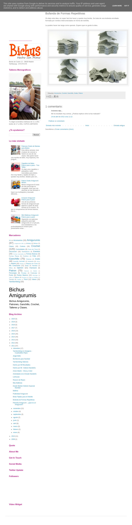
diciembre (16, 348)
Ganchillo (70, 93)
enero (15, 432)
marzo (15, 426)
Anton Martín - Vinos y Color (22, 371)
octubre (15, 411)
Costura (22, 246)
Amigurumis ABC (19, 243)
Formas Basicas (32, 254)
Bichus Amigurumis (22, 292)
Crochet (64, 93)
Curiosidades (20, 249)
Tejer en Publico (33, 277)
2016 (13, 331)
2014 (13, 337)
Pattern (35, 271)
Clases (11, 246)
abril (14, 423)
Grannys (28, 259)
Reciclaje (35, 275)
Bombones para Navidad (21, 359)
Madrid (13, 263)
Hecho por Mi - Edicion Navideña (24, 368)
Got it (126, 6)
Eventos (36, 251)
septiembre (17, 414)
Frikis (34, 256)
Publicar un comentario (56, 121)
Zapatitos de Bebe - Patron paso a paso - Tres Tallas (30, 165)
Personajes (13, 273)
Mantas (22, 263)
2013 (13, 340)
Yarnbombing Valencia (20, 362)
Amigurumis (33, 240)
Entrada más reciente (53, 125)
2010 (13, 436)
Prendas (23, 273)
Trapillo (19, 279)
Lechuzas (16, 377)
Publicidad (34, 273)
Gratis (76, 93)
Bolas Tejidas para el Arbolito (23, 397)
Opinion (20, 268)
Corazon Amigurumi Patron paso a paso (28, 199)
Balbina (15, 391)
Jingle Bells (17, 356)
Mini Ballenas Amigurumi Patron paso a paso (30, 216)
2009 (13, 439)
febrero (15, 429)
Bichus (36, 243)
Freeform (26, 256)
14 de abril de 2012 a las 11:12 (61, 117)
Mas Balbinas (17, 383)
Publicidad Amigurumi (20, 394)
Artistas (28, 243)
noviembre (16, 408)
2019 (13, 322)
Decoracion (13, 251)
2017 (13, 328)
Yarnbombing (14, 282)
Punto (11, 275)
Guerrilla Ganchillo (19, 261)
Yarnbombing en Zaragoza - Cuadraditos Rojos (22, 352)
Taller (10, 277)
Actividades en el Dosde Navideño (24, 374)
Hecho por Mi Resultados (21, 365)
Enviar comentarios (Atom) (64, 129)
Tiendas (11, 279)
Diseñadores (26, 251)
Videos (34, 279)
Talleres (16, 277)
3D (10, 240)
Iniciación (31, 261)
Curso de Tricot (33, 249)
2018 (13, 325)
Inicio (87, 125)
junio (14, 420)
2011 (13, 346)
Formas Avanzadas (18, 254)
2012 (13, 343)
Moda (26, 265)
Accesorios (57, 93)
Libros (38, 261)
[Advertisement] (24, 22)
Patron (81, 93)
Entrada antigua (119, 125)
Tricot (26, 279)
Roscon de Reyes (19, 380)
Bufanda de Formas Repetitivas (24, 400)
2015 (13, 334)
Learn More (117, 6)
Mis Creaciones (14, 265)
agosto (15, 417)
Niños (11, 268)
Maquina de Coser (32, 263)
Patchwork (33, 268)
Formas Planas (14, 256)
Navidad (34, 265)
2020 (13, 319)
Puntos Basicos (22, 275)
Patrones (26, 271)
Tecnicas (24, 277)
